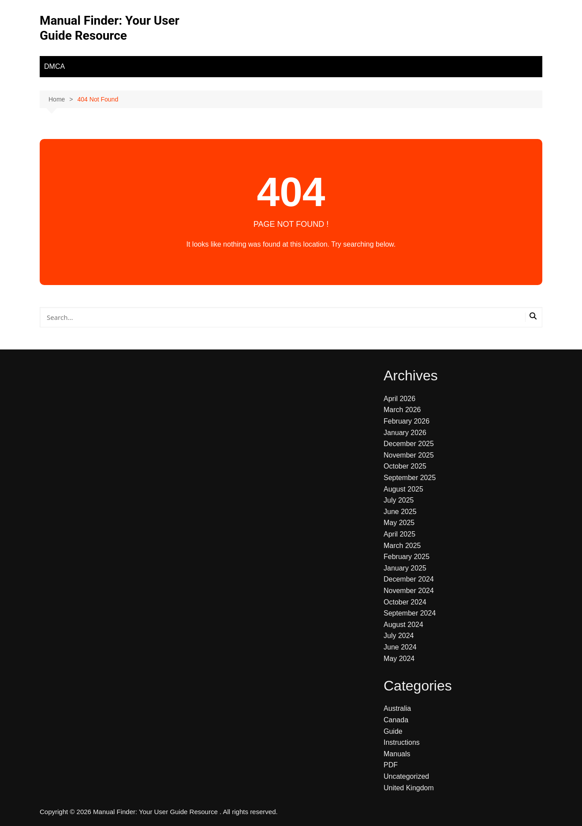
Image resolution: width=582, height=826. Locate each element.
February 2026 (406, 421)
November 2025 (409, 455)
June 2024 (400, 647)
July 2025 (399, 500)
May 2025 (399, 522)
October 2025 (405, 466)
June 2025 (400, 511)
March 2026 (402, 409)
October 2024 (405, 602)
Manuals (397, 754)
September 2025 (410, 477)
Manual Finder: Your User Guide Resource (110, 28)
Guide (393, 731)
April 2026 (399, 398)
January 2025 (405, 568)
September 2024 (410, 613)
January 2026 (405, 432)
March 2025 (402, 545)
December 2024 (409, 579)
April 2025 (399, 534)
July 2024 (399, 635)
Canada (396, 720)
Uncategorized (406, 776)
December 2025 (409, 443)
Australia (397, 708)
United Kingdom (409, 788)
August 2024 (403, 624)
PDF (391, 765)
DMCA (54, 66)
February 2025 (406, 556)
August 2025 (403, 489)
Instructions (402, 742)
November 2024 (409, 590)
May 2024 (399, 658)
